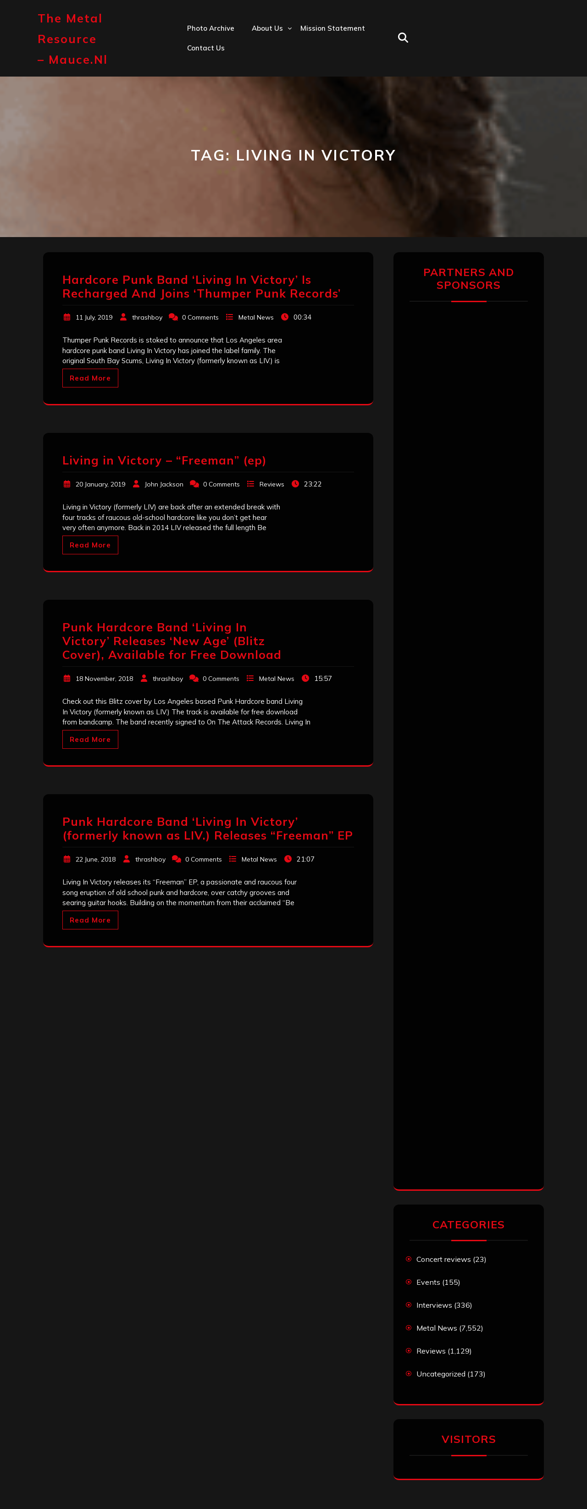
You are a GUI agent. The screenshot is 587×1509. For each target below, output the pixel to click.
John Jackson (164, 484)
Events (428, 1282)
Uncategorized (440, 1373)
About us (267, 28)
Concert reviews (443, 1259)
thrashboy (147, 317)
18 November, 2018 (104, 678)
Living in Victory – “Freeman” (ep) (164, 460)
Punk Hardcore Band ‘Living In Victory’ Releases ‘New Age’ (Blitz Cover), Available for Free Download (172, 641)
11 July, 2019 (94, 317)
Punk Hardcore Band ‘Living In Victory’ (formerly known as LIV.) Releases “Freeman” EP (207, 828)
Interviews (434, 1305)
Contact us (206, 48)
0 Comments (200, 317)
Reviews (272, 484)
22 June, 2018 (96, 859)
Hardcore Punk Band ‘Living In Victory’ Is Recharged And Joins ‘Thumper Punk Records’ (201, 286)
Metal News (256, 317)
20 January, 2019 (100, 484)
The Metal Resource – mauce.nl (73, 38)
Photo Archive (210, 28)
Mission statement (332, 28)
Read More (90, 378)
